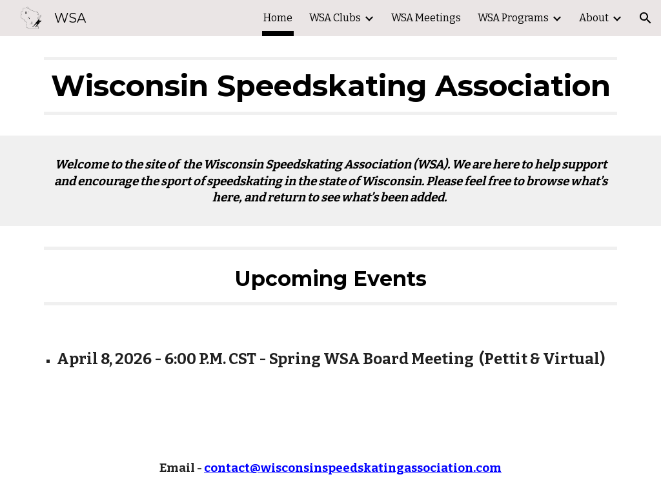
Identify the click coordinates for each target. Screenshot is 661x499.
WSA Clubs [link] (335, 18)
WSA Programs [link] (513, 18)
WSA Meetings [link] (426, 18)
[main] (331, 86)
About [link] (594, 18)
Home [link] (277, 18)
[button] (645, 18)
